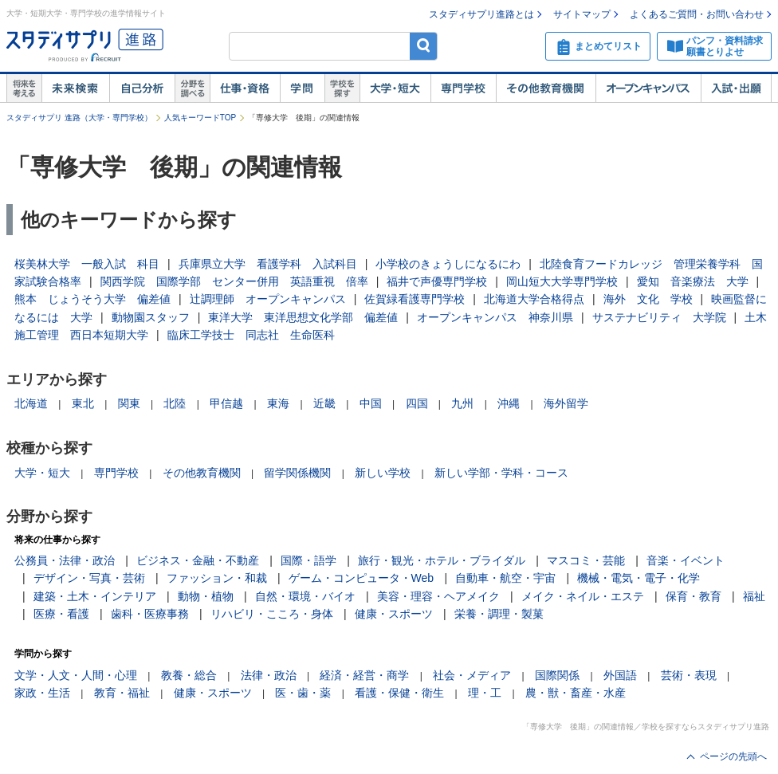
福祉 (754, 596)
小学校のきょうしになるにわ (448, 263)
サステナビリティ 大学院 (659, 317)
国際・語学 (308, 560)
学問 (302, 88)
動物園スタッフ (151, 317)
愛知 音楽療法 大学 (693, 281)
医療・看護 (61, 613)
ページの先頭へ (733, 756)
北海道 (31, 403)
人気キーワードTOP (200, 117)
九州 (462, 403)
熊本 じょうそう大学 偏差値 (92, 299)
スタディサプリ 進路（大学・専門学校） (79, 117)
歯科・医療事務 (150, 613)
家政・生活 (42, 692)
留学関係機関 (297, 472)
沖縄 (508, 403)
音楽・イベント (685, 560)
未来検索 (75, 88)
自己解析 (142, 88)
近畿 (324, 403)
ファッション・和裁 (217, 578)
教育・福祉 (122, 692)
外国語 (620, 675)
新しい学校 (383, 472)
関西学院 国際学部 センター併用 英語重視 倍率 (234, 281)
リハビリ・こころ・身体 (271, 613)
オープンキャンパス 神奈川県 (495, 317)
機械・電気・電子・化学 (638, 578)
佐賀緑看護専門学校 (414, 299)
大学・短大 (395, 88)
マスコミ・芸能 (586, 560)
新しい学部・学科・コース (501, 472)
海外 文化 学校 (648, 299)
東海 (278, 403)
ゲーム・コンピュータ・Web (361, 578)
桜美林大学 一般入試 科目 (86, 263)
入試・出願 (736, 88)
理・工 (484, 692)
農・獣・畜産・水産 (575, 692)
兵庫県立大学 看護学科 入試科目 (268, 263)
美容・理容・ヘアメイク (438, 596)
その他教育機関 (545, 88)
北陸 (174, 403)
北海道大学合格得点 (534, 299)
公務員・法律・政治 (64, 560)
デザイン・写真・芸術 (89, 578)
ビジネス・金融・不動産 (197, 560)
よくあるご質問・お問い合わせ (697, 14)
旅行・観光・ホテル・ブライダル (441, 560)
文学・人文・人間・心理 (75, 675)
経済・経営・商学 (364, 675)
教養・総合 (189, 675)
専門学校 (463, 88)
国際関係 (557, 675)
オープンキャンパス (648, 88)
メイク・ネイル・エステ (582, 596)
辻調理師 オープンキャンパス (268, 299)
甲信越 (226, 403)
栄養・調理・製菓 (499, 613)
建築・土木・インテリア (94, 596)
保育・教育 (693, 596)
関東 (129, 403)
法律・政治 (269, 675)
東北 (83, 403)
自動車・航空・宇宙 (505, 578)
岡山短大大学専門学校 (562, 281)
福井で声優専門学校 (437, 281)
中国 (371, 403)
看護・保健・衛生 (399, 692)
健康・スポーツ (394, 613)
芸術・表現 (689, 675)
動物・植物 (206, 596)
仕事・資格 (245, 88)
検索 (424, 46)
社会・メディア (472, 675)
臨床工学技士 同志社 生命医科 (251, 334)
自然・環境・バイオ (305, 596)
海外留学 (566, 403)
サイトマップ (582, 14)
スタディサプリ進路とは (481, 14)
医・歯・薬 (303, 692)
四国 (417, 403)
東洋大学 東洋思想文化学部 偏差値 (303, 317)
